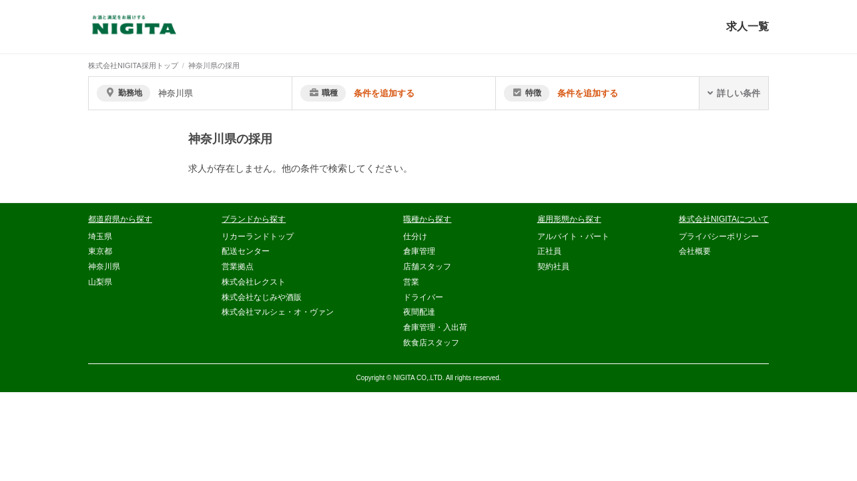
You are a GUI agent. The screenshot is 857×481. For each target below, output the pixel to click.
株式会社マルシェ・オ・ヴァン (278, 312)
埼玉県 (100, 236)
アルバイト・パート (573, 236)
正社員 (549, 251)
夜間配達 (419, 312)
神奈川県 (104, 266)
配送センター (246, 251)
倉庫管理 (419, 251)
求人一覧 (747, 26)
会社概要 (695, 251)
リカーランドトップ (258, 236)
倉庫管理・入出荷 (435, 327)
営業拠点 (238, 266)
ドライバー (423, 297)
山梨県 (100, 282)
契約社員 (553, 266)
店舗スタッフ (427, 266)
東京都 (100, 251)
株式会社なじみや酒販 (262, 297)
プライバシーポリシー (719, 236)
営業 (411, 282)
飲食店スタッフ (431, 342)
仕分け (415, 236)
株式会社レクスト (254, 282)
